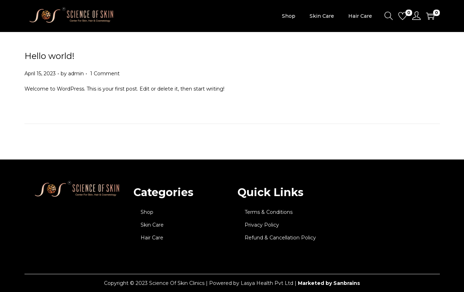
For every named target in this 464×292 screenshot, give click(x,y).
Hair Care (152, 237)
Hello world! (49, 56)
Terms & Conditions (269, 212)
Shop (147, 212)
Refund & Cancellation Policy (280, 237)
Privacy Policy (262, 225)
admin (76, 73)
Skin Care (152, 225)
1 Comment (105, 73)
